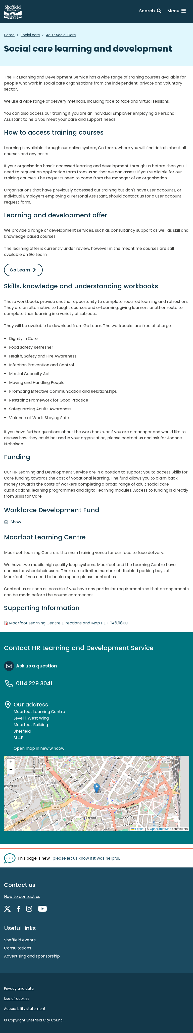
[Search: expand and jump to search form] (150, 11)
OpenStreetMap (160, 829)
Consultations (17, 948)
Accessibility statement (24, 1008)
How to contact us (22, 896)
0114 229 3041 (34, 683)
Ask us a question (36, 666)
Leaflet (137, 829)
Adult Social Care (61, 34)
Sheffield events (20, 940)
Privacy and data (19, 988)
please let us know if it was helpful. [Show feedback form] (86, 858)
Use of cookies (16, 998)
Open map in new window (39, 748)
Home (9, 34)
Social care (30, 34)
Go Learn (20, 270)
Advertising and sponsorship (32, 956)
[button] (96, 788)
